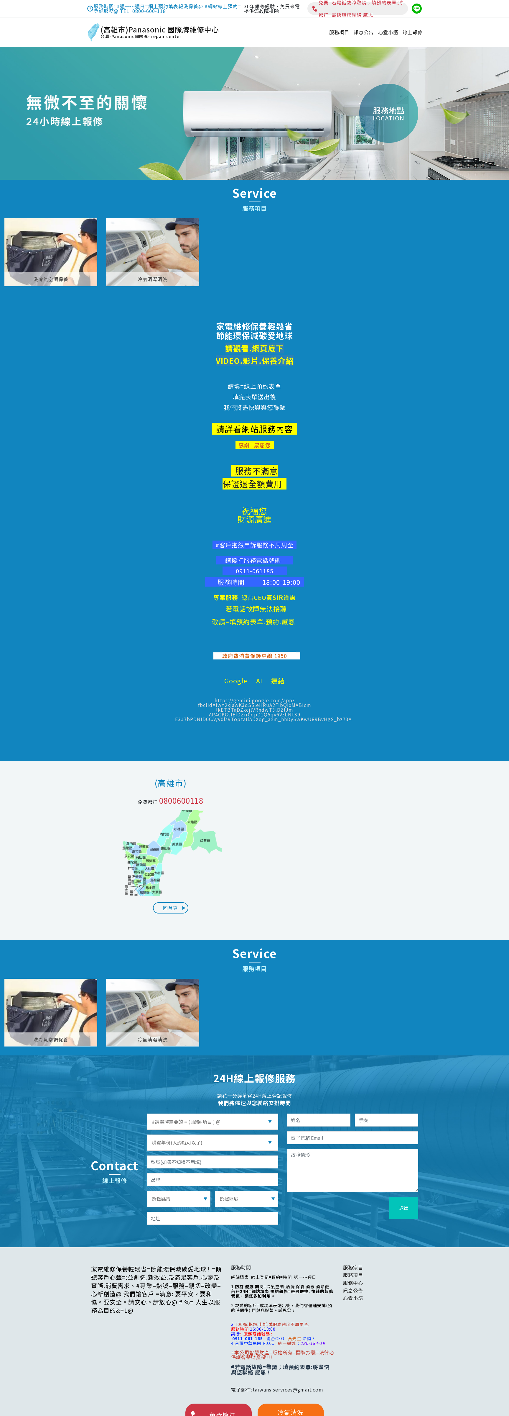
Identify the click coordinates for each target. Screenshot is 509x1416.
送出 (403, 1207)
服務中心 (353, 1282)
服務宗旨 (353, 1267)
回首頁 (174, 907)
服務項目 (339, 32)
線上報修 (413, 32)
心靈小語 (388, 32)
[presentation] (343, 1208)
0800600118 (181, 800)
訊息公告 (364, 32)
